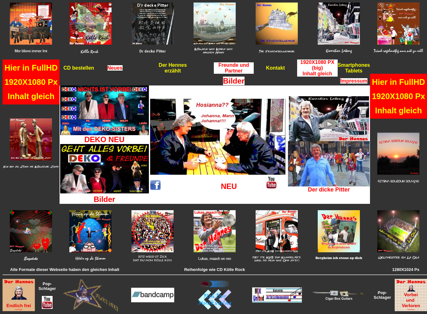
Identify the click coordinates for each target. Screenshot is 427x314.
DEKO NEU (104, 139)
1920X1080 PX (317, 62)
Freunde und (233, 65)
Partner (234, 70)
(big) (317, 68)
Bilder (104, 199)
